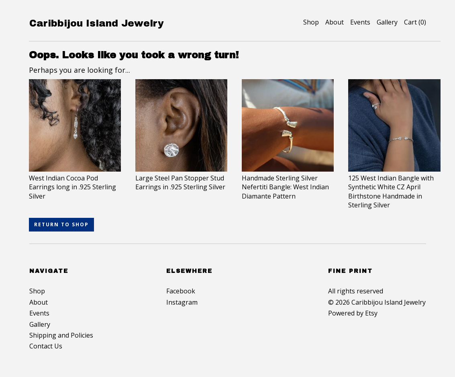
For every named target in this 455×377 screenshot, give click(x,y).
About (334, 22)
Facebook (180, 291)
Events (360, 22)
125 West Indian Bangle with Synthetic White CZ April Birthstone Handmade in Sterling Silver (394, 187)
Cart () (415, 22)
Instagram (182, 302)
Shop (311, 22)
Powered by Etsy (352, 313)
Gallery (387, 22)
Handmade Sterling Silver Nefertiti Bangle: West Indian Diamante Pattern (288, 183)
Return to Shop (61, 224)
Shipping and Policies (61, 335)
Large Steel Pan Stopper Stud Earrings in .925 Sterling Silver (181, 178)
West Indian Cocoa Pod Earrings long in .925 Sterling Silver (75, 183)
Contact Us (45, 346)
